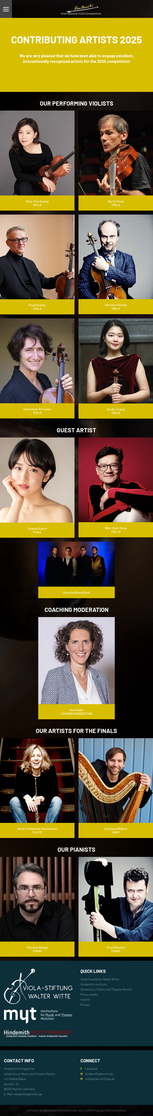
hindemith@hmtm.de (99, 1074)
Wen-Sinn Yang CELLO (116, 529)
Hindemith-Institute (93, 984)
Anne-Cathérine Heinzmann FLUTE (37, 830)
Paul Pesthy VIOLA (37, 306)
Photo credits (89, 994)
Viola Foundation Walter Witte (99, 979)
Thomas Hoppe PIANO (37, 949)
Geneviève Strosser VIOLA (37, 410)
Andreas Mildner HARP (115, 830)
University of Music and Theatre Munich (106, 989)
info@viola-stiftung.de (100, 1079)
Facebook (91, 1068)
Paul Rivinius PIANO (116, 949)
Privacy (85, 1004)
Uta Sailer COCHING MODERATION (76, 711)
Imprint (85, 999)
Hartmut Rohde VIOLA (116, 306)
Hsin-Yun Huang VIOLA (37, 203)
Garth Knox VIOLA (116, 203)
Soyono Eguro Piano (37, 530)
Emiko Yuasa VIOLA (116, 411)
